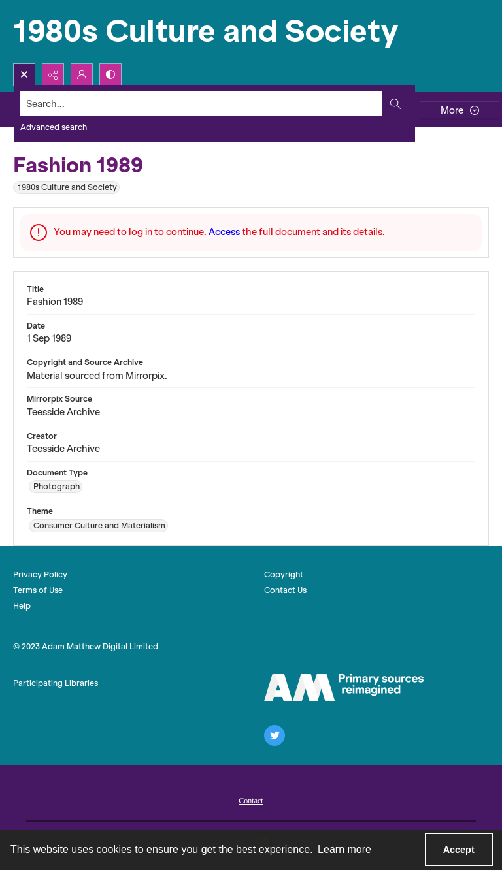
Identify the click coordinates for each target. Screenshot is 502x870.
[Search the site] (201, 103)
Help (22, 606)
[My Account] (81, 74)
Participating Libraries (55, 683)
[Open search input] (24, 74)
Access (224, 232)
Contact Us (285, 590)
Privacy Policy (40, 574)
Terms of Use (38, 590)
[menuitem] (251, 799)
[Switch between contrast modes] (110, 74)
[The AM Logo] (344, 687)
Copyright (283, 574)
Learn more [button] (344, 849)
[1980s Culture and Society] (209, 32)
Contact (251, 800)
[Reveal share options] (52, 74)
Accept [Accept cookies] (459, 850)
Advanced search (53, 127)
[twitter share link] (274, 735)
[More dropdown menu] (459, 110)
